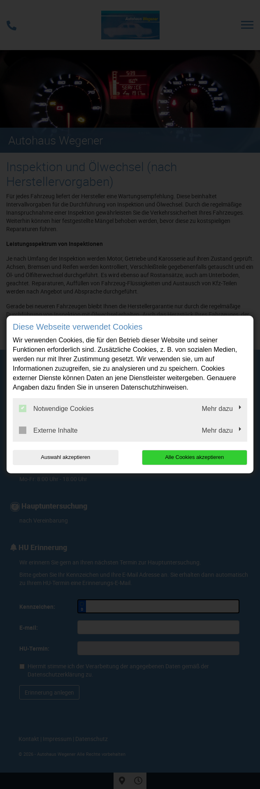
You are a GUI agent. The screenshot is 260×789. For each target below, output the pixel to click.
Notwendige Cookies (56, 408)
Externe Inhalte (48, 430)
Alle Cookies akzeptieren (194, 457)
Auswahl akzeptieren (65, 457)
